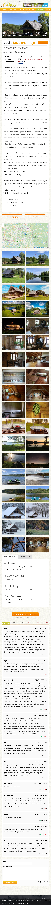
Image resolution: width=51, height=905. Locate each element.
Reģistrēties (41, 9)
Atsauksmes (26, 9)
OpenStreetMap (41, 247)
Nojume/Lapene (36, 590)
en (21, 1)
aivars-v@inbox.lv (15, 52)
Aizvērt (48, 900)
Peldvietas (34, 567)
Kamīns (7, 603)
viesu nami (4, 898)
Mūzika (20, 600)
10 (42, 709)
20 (42, 789)
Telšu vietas (21, 590)
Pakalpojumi (9, 557)
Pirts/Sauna (9, 590)
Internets (33, 600)
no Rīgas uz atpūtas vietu (33, 59)
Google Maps (11, 217)
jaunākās (45, 623)
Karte (10, 9)
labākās (31, 623)
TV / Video (8, 600)
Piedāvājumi (17, 9)
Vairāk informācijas (24, 903)
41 (42, 854)
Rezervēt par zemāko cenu (25, 614)
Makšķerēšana (22, 567)
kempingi (42, 898)
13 (42, 778)
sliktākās (38, 623)
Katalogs (3, 9)
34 (42, 809)
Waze (35, 217)
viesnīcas (35, 898)
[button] (25, 234)
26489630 (11, 48)
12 (42, 756)
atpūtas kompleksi (14, 898)
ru (19, 1)
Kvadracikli (8, 580)
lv (17, 1)
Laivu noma (9, 569)
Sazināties (25, 557)
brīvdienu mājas (26, 898)
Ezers (6, 567)
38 (42, 834)
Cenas (33, 9)
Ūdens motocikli (23, 569)
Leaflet (36, 247)
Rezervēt (43, 42)
